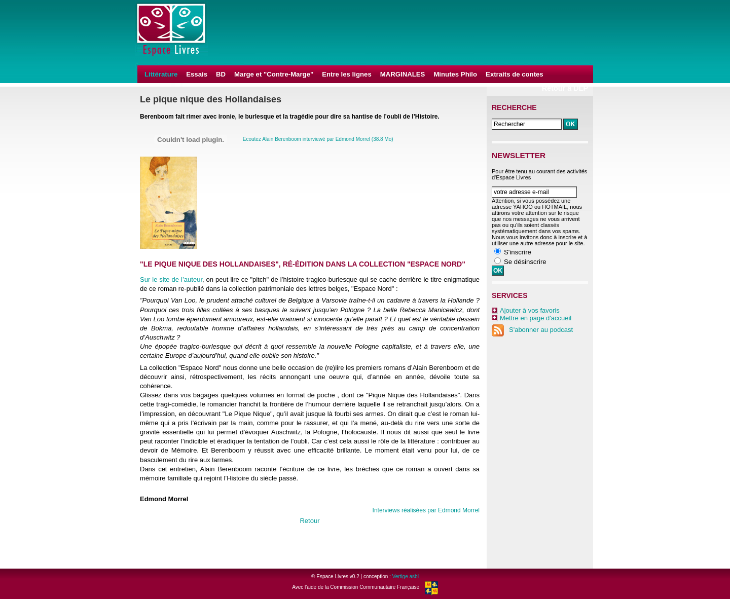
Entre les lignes (346, 74)
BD (221, 74)
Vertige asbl (405, 576)
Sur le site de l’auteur (171, 279)
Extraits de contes (514, 74)
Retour (309, 521)
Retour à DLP (565, 88)
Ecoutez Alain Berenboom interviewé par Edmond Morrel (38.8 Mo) (318, 139)
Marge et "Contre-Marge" (273, 74)
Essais (196, 74)
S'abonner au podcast (532, 329)
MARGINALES (402, 74)
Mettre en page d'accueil (535, 318)
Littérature (160, 74)
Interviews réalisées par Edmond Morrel (426, 510)
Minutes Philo (455, 74)
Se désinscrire (525, 262)
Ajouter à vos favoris (530, 310)
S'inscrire (517, 252)
